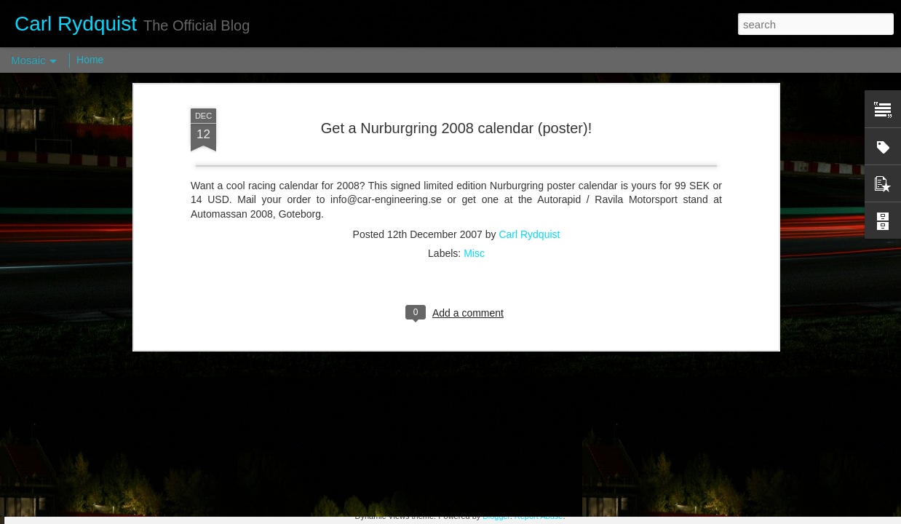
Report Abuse (539, 516)
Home (89, 60)
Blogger (496, 516)
